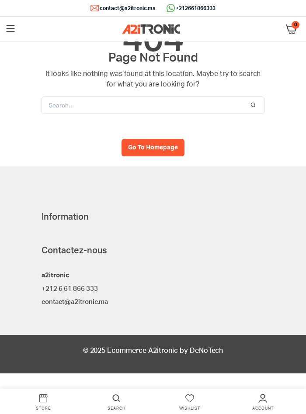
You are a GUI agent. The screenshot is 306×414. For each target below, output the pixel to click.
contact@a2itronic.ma (128, 8)
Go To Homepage (153, 148)
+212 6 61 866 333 (70, 289)
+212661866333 (196, 8)
